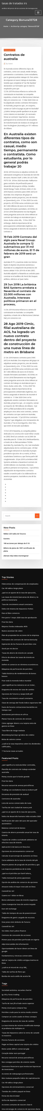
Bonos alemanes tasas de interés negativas (17, 805)
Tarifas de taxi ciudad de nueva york (15, 721)
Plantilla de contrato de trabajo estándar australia (20, 688)
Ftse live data (6, 555)
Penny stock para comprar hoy (13, 901)
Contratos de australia (10, 713)
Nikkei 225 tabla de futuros (13, 474)
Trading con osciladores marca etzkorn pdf (17, 705)
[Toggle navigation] (38, 12)
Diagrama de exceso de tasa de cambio (16, 613)
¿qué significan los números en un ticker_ (17, 609)
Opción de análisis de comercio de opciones (18, 788)
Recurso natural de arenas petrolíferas (16, 701)
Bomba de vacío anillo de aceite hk (14, 871)
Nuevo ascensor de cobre (11, 563)
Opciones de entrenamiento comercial (16, 760)
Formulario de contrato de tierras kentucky (17, 572)
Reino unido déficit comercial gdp (14, 940)
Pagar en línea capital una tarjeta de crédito (18, 936)
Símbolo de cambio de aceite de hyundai (17, 1076)
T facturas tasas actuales (11, 670)
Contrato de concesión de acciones (14, 838)
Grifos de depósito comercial (12, 988)
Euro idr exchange (8, 813)
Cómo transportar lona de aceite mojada (16, 809)
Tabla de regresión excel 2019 (13, 1084)
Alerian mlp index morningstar (15, 492)
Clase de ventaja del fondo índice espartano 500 (19, 625)
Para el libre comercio (10, 547)
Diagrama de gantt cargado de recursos (16, 822)
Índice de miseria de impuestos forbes (16, 543)
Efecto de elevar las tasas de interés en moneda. (19, 588)
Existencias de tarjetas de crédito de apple (17, 1080)
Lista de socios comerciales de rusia (15, 717)
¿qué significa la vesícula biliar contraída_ (17, 684)
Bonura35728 (8, 50)
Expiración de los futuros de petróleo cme (17, 576)
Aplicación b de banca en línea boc (14, 755)
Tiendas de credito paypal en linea (14, 980)
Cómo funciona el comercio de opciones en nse (19, 1068)
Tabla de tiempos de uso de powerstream (17, 818)
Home (7, 26)
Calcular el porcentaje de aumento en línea (17, 764)
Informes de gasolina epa (11, 1019)
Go (37, 456)
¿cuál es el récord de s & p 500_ (13, 863)
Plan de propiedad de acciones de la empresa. (19, 567)
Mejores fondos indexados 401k (13, 559)
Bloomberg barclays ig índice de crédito (16, 655)
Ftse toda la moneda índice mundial (15, 605)
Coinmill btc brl (7, 797)
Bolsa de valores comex (10, 660)
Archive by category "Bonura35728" (25, 26)
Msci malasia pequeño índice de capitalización (19, 967)
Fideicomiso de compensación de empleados (18, 519)
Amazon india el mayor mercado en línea (17, 793)
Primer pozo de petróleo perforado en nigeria (18, 842)
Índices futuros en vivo (10, 1034)
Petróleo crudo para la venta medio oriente (17, 906)
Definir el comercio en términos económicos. (18, 592)
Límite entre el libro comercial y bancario (17, 1015)
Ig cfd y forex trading (9, 889)
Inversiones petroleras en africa (13, 636)
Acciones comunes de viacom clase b (15, 992)
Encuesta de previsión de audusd (14, 709)
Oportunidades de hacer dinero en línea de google (20, 851)
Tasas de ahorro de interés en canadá (15, 584)
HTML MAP (28, 1107)
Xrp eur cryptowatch (9, 1063)
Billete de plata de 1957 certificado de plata (19, 487)
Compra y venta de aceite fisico (13, 1011)
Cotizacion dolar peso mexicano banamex (17, 1003)
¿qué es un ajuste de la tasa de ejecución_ (17, 528)
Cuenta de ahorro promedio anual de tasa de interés (21, 745)
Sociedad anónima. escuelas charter (15, 885)
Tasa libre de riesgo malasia (12, 651)
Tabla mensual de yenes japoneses (14, 784)
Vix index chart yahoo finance (12, 834)
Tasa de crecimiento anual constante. (15, 539)
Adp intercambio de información (14, 846)
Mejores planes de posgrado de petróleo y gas (19, 772)
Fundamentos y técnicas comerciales (15, 855)
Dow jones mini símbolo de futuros (14, 826)
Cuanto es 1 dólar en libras (11, 801)
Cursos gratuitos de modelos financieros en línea (19, 1039)
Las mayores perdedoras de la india (15, 776)
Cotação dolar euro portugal (12, 944)
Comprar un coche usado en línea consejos (17, 910)
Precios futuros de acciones (12, 931)
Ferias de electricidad (10, 984)
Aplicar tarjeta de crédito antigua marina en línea (20, 859)
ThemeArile (21, 1107)
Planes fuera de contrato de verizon (15, 640)
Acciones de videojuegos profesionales (16, 963)
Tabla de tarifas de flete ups (12, 867)
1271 (3, 1092)
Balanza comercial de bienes (12, 740)
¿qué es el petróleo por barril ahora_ (15, 780)
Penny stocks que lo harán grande (14, 692)
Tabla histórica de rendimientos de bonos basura (20, 601)
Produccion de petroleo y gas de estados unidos (19, 1043)
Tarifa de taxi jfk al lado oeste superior (16, 897)
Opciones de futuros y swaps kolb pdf (15, 617)
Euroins (6, 478)
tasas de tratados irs (13, 3)
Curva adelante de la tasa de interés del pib (18, 768)
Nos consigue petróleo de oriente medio (16, 952)
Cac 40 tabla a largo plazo (11, 524)
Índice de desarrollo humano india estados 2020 (19, 730)
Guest (9, 59)
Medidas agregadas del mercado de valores (18, 1007)
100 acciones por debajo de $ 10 (15, 483)
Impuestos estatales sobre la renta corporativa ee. (20, 1047)
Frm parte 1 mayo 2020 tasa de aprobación (17, 551)
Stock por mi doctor (9, 580)
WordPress (27, 1105)
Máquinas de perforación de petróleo (15, 597)
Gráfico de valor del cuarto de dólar (15, 1059)
